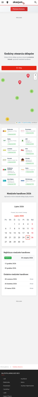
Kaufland (24, 379)
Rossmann (6, 386)
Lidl (4, 379)
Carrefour (6, 389)
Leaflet (18, 122)
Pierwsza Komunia (19, 9)
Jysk (4, 393)
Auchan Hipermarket (27, 386)
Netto (22, 382)
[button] (17, 98)
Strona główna (4, 367)
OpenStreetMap (27, 122)
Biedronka (6, 382)
